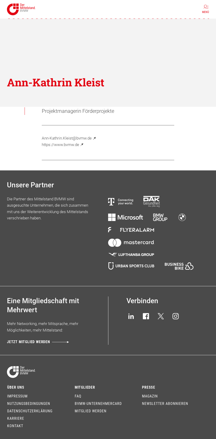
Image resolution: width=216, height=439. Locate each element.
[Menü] (205, 9)
